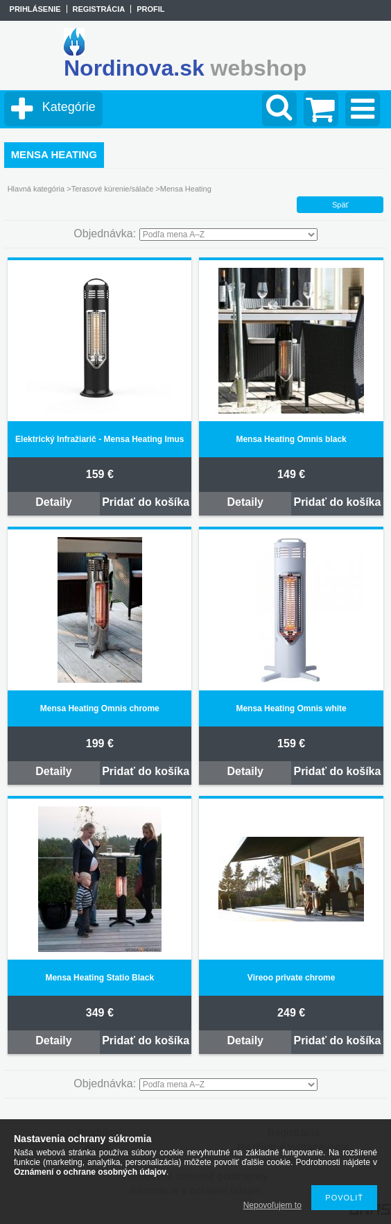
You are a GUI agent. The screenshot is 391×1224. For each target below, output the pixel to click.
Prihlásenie (35, 9)
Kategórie (69, 107)
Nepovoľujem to (272, 1205)
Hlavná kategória (36, 189)
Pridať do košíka (145, 502)
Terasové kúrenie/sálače (112, 189)
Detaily (53, 502)
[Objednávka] (228, 234)
